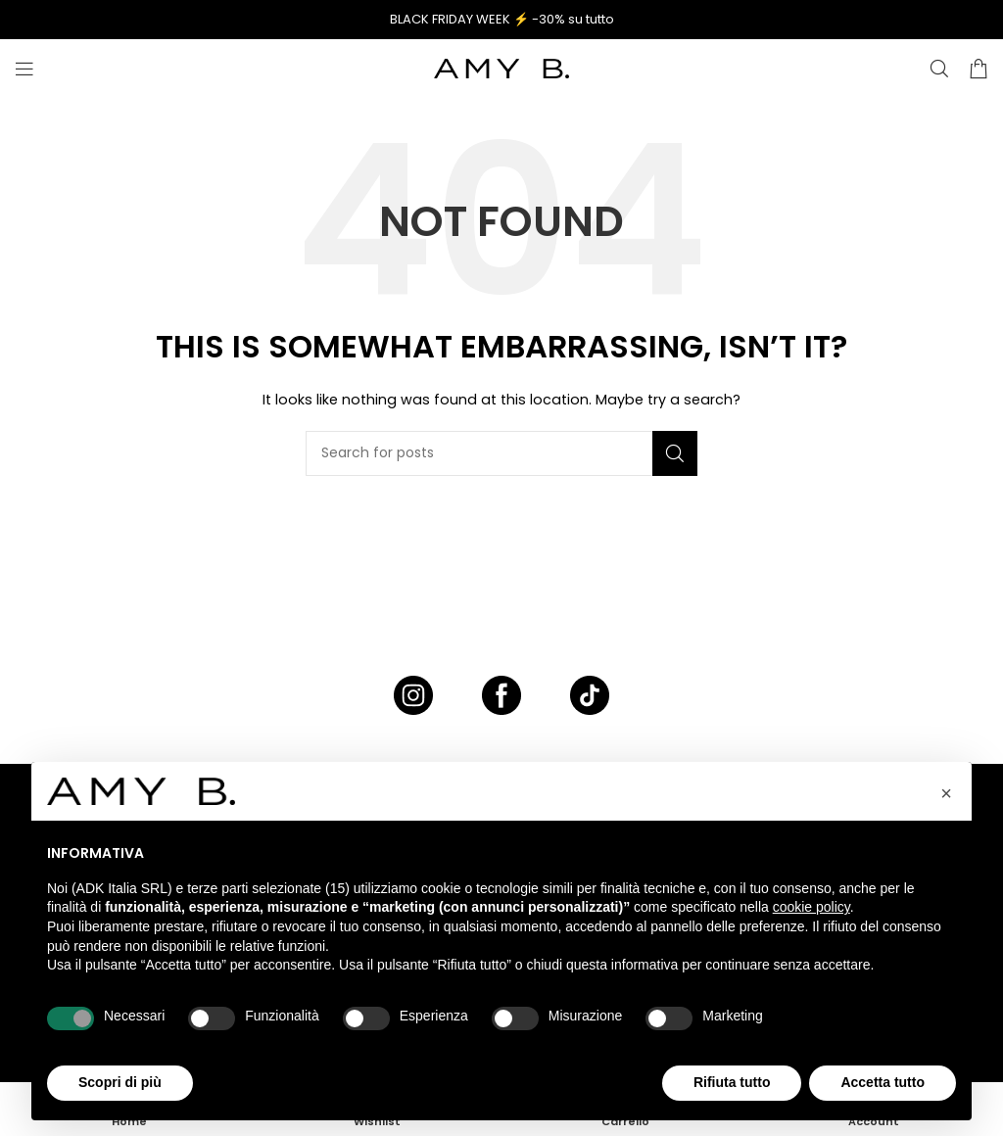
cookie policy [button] (811, 907)
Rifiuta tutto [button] (732, 1082)
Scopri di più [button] (120, 1082)
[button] (946, 793)
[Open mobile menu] (24, 68)
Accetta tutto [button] (882, 1082)
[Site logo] (501, 68)
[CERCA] (939, 68)
